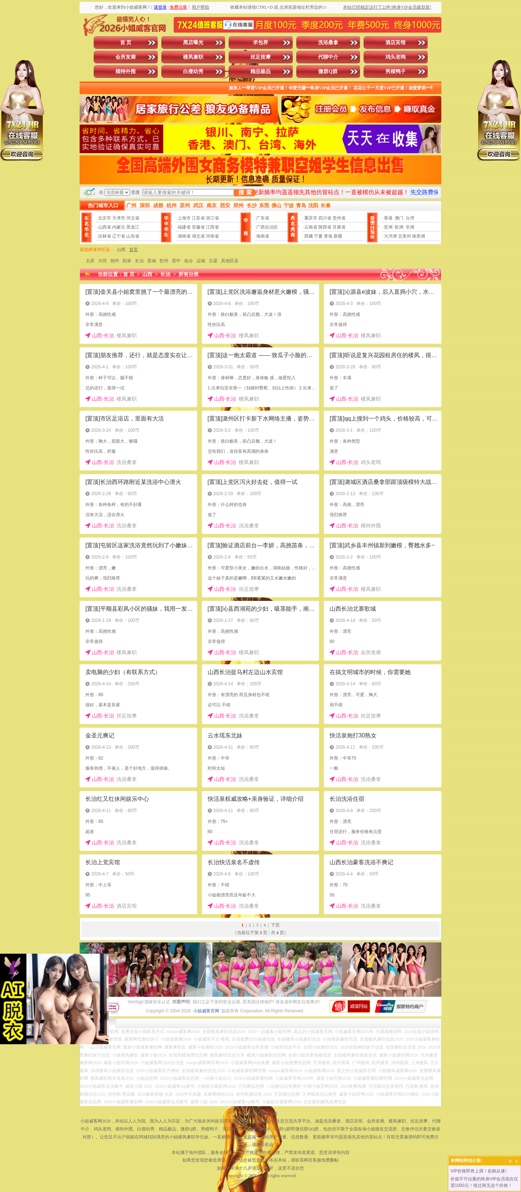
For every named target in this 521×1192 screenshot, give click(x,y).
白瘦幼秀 (193, 71)
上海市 (184, 218)
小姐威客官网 (206, 1010)
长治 (139, 260)
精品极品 (260, 71)
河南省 (212, 236)
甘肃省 (339, 227)
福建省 (184, 227)
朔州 (114, 260)
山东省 (132, 236)
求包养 (260, 42)
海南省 (262, 236)
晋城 (151, 260)
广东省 (262, 218)
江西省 (212, 227)
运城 (200, 260)
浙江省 (212, 218)
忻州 (164, 260)
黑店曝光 (193, 42)
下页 (275, 925)
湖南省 (184, 236)
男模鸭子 (395, 71)
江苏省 (198, 218)
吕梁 (213, 260)
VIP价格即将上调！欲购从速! (478, 1171)
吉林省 (104, 236)
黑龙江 (132, 227)
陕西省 (324, 227)
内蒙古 (118, 227)
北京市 (104, 218)
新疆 (338, 236)
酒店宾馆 (395, 42)
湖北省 (198, 236)
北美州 (404, 236)
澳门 (399, 218)
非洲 (410, 227)
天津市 (118, 218)
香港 (388, 218)
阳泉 (127, 260)
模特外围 (125, 71)
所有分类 (188, 274)
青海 (328, 236)
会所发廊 (125, 57)
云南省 (310, 227)
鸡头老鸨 (395, 57)
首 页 (126, 42)
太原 (90, 260)
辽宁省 (118, 236)
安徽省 (198, 227)
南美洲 (418, 236)
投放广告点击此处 (260, 1113)
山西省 (104, 227)
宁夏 (318, 236)
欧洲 (399, 227)
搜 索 (244, 192)
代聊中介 (328, 57)
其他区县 (229, 260)
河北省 (132, 218)
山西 (121, 249)
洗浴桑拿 (328, 42)
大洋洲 (390, 236)
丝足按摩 (260, 57)
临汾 (188, 260)
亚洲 (388, 227)
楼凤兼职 (193, 57)
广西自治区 (267, 227)
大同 (102, 260)
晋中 (176, 260)
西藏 (308, 236)
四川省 (324, 218)
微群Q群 (328, 71)
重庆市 (310, 218)
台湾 (410, 218)
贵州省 (339, 218)
